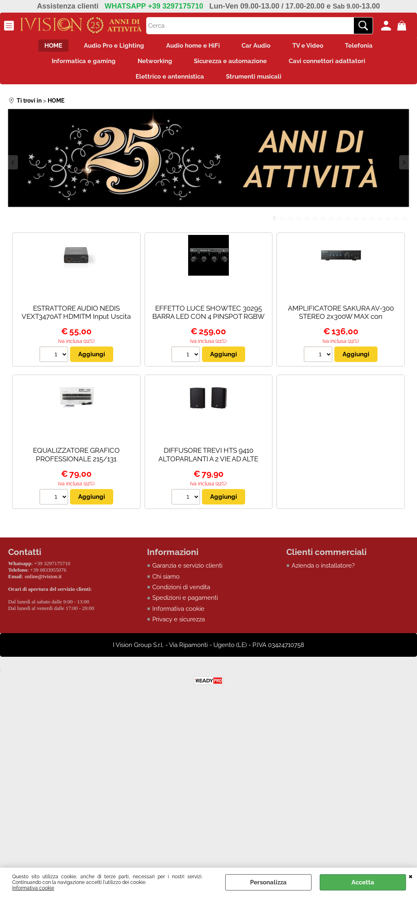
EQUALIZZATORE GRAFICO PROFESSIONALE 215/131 (76, 460)
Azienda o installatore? (323, 571)
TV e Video (311, 46)
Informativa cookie (33, 888)
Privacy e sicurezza (178, 625)
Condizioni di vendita (181, 593)
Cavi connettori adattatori (331, 63)
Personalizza (268, 882)
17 (405, 223)
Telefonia (366, 46)
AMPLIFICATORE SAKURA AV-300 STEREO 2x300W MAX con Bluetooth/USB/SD (341, 321)
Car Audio (257, 46)
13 (372, 223)
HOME (47, 46)
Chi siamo (166, 582)
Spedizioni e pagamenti (185, 603)
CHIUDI (410, 876)
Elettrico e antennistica (168, 81)
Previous (13, 167)
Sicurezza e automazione (231, 63)
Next (403, 167)
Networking (153, 63)
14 (380, 223)
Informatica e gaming (80, 63)
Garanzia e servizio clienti (187, 571)
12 (364, 223)
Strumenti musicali (255, 81)
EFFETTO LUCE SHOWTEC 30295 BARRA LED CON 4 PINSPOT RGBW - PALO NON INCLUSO (208, 321)
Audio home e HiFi (192, 46)
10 (348, 223)
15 (388, 223)
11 (356, 223)
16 (396, 223)
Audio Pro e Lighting (110, 46)
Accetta (362, 882)
